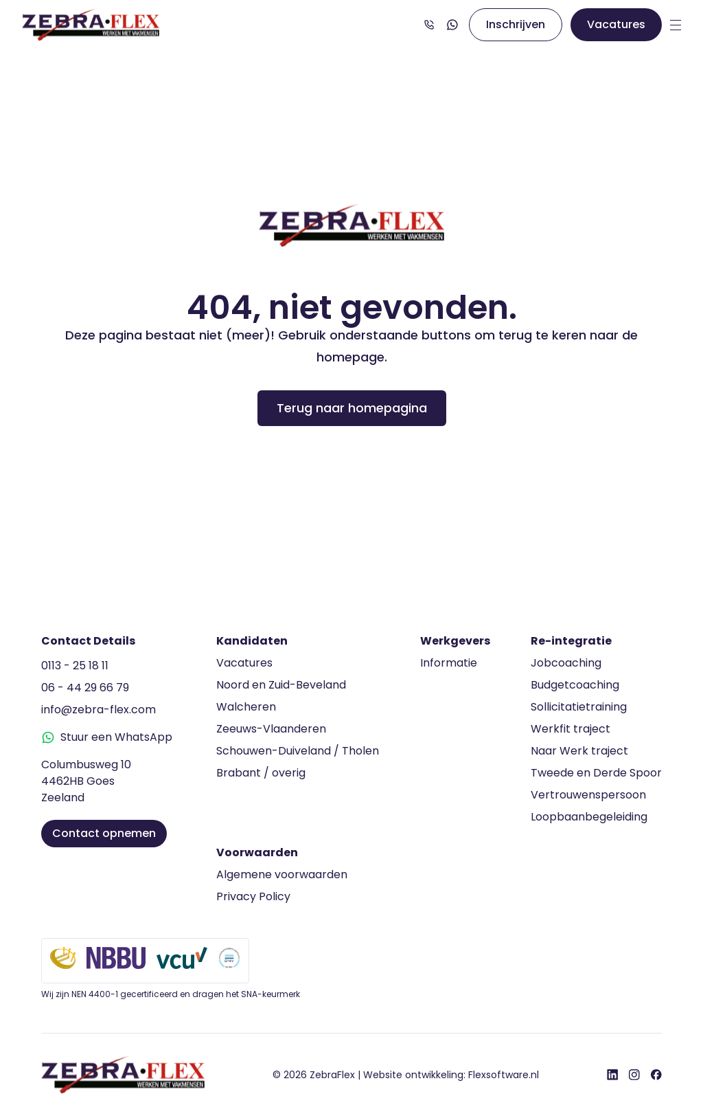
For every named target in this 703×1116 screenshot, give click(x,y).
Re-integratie (571, 641)
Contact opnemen (104, 833)
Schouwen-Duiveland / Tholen (297, 751)
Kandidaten (252, 641)
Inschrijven (515, 24)
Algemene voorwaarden (281, 874)
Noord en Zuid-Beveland (281, 685)
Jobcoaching (566, 663)
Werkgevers (455, 641)
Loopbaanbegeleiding (589, 817)
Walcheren (246, 707)
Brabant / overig (261, 773)
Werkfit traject (570, 729)
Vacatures (616, 24)
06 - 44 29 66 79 (85, 687)
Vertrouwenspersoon (588, 795)
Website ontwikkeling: (451, 1075)
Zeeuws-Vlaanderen (271, 729)
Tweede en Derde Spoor (596, 773)
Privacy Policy (253, 896)
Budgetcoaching (575, 685)
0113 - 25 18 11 (74, 665)
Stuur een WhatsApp (106, 737)
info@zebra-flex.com (98, 709)
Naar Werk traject (579, 751)
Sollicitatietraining (579, 707)
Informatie (448, 663)
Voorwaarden (257, 852)
